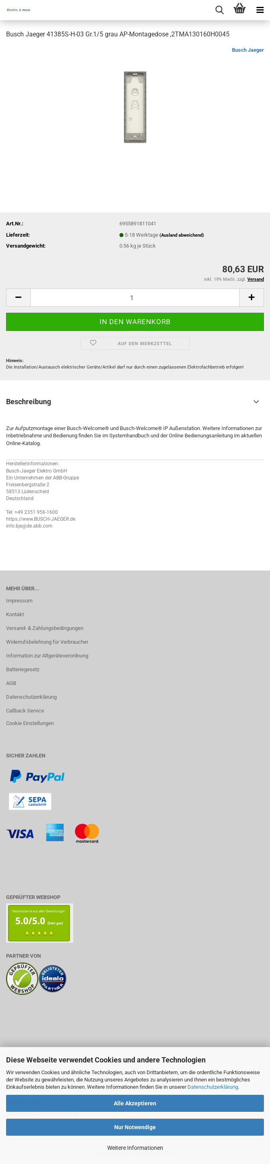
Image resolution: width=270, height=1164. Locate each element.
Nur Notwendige (135, 1127)
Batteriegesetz (22, 669)
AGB (11, 683)
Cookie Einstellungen (30, 723)
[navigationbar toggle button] (260, 10)
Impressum (19, 601)
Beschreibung (28, 401)
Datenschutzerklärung (212, 1087)
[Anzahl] (135, 297)
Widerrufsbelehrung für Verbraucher (47, 642)
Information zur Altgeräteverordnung (47, 656)
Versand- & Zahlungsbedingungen (44, 628)
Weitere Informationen (135, 1148)
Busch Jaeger (248, 50)
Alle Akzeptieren (135, 1103)
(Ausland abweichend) (181, 235)
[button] (18, 297)
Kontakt (15, 614)
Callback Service (25, 711)
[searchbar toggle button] (219, 10)
